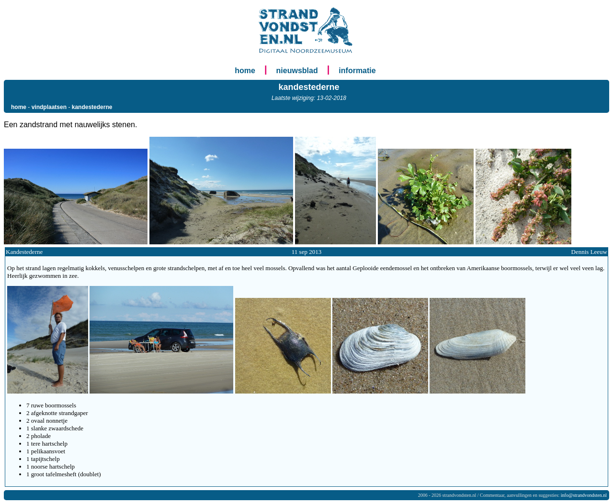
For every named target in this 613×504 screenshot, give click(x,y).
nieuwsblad (297, 70)
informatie (357, 70)
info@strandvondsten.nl (584, 495)
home (245, 70)
